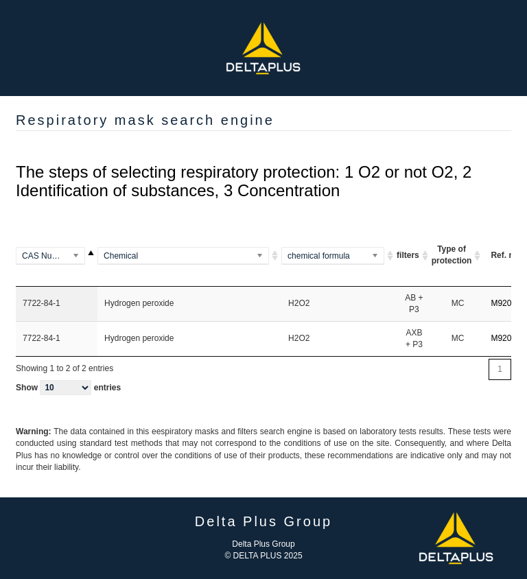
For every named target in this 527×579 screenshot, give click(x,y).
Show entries (68, 387)
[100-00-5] (56, 256)
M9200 (503, 303)
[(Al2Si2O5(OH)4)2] (339, 256)
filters (408, 255)
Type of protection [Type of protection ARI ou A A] (452, 254)
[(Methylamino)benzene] (189, 256)
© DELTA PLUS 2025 (263, 555)
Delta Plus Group (263, 544)
